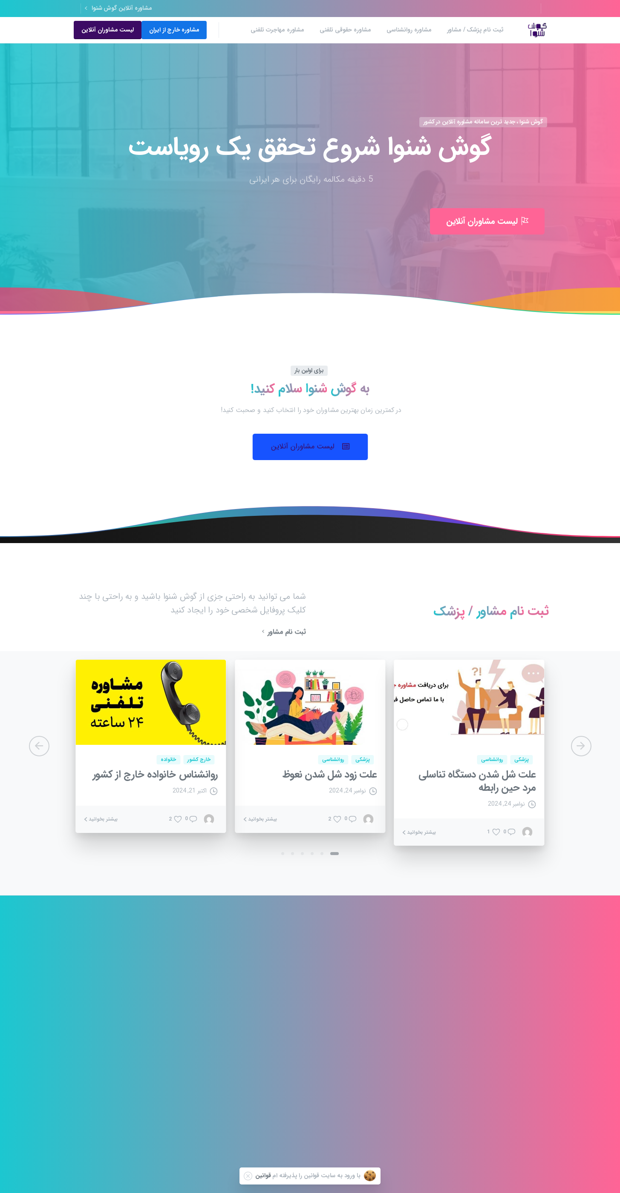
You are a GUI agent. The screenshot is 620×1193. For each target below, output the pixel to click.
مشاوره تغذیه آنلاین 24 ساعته (199, 992)
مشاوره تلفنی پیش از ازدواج (356, 1101)
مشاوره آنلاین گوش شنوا (118, 8)
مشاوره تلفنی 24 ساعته (206, 974)
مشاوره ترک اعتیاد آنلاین (286, 992)
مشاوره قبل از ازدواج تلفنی (121, 1028)
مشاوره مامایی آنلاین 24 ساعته (117, 1084)
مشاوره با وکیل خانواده (287, 1010)
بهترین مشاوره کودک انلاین (356, 992)
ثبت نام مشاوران (436, 1032)
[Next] (581, 746)
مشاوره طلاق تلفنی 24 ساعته (355, 1028)
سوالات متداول (439, 1059)
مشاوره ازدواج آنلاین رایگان (121, 1047)
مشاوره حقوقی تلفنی (209, 1084)
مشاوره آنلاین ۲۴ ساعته (287, 1028)
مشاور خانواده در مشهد (361, 1010)
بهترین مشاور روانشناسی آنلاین (360, 1067)
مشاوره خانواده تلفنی (127, 974)
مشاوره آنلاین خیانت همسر (357, 1047)
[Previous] (39, 746)
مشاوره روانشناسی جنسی (285, 1065)
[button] (310, 447)
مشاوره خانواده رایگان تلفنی (120, 1065)
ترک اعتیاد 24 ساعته (290, 1047)
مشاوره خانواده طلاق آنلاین (202, 1028)
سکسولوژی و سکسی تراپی (358, 1087)
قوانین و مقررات (437, 1004)
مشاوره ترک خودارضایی (125, 1098)
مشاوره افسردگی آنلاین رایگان (199, 1102)
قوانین (263, 1175)
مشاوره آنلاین (440, 1118)
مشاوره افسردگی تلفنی (361, 974)
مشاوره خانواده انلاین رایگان (120, 1010)
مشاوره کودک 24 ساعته (205, 1010)
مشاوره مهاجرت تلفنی (289, 1102)
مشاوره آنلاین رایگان (128, 992)
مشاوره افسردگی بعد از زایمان (280, 974)
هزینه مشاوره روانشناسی (204, 1065)
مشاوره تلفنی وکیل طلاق (285, 1084)
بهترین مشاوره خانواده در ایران (359, 1112)
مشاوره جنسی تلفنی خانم (204, 1047)
